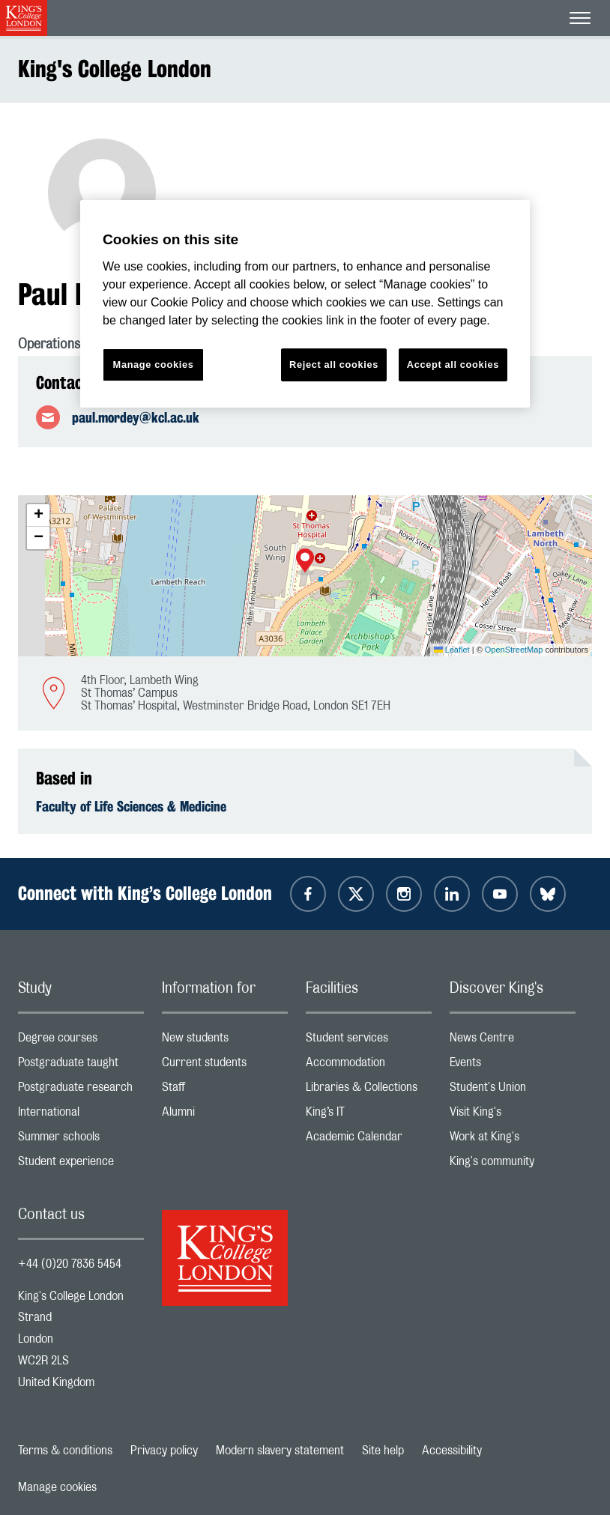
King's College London (114, 68)
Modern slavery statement (280, 1451)
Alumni (225, 1115)
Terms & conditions (65, 1451)
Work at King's (513, 1140)
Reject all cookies (333, 364)
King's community (513, 1164)
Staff (225, 1090)
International (81, 1115)
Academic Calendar (369, 1140)
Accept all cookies (453, 364)
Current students (225, 1065)
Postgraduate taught (81, 1065)
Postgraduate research (81, 1090)
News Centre (513, 1041)
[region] (305, 304)
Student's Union (513, 1090)
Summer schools (81, 1140)
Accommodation (369, 1065)
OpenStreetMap (514, 649)
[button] (305, 561)
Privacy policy (164, 1451)
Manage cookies (57, 1487)
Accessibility (452, 1451)
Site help (383, 1451)
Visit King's (513, 1115)
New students (225, 1041)
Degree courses (81, 1041)
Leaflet (452, 649)
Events (513, 1065)
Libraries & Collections (369, 1090)
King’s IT (369, 1115)
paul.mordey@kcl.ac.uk (135, 417)
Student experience (81, 1164)
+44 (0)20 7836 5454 (69, 1264)
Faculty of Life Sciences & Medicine (131, 806)
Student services (369, 1041)
